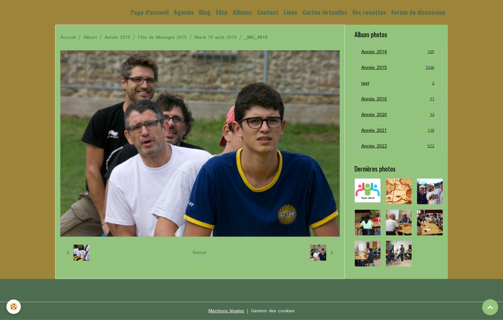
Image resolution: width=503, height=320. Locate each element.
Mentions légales (226, 311)
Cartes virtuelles (325, 12)
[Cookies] (13, 306)
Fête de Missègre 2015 (162, 37)
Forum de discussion (418, 12)
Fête (221, 12)
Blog (205, 12)
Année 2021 (398, 130)
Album (90, 37)
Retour (200, 253)
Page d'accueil (150, 12)
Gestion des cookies (272, 311)
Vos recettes (369, 12)
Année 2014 (398, 52)
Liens (290, 12)
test (398, 83)
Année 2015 (117, 37)
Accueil (68, 37)
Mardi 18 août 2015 (215, 37)
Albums (242, 12)
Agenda (184, 12)
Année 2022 (398, 146)
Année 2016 (398, 99)
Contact (267, 12)
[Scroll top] (490, 307)
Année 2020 (398, 115)
